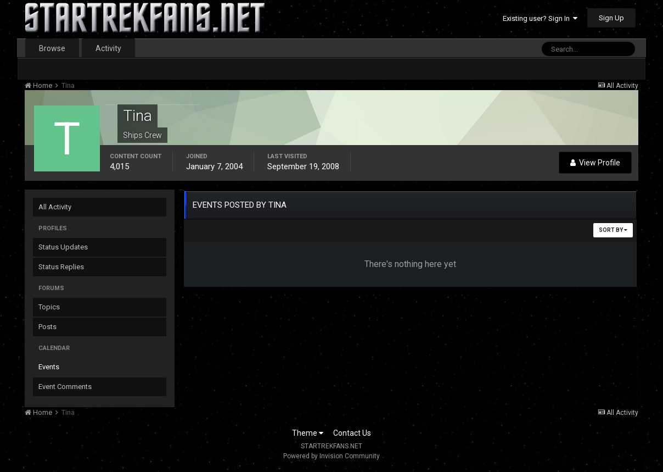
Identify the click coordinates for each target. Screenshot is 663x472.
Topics (49, 307)
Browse (52, 48)
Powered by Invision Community (331, 456)
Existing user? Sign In (540, 18)
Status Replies (61, 267)
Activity (108, 48)
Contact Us (352, 433)
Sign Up (611, 18)
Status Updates (63, 247)
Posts (47, 327)
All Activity (54, 207)
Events (48, 367)
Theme (307, 433)
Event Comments (65, 386)
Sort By (613, 230)
